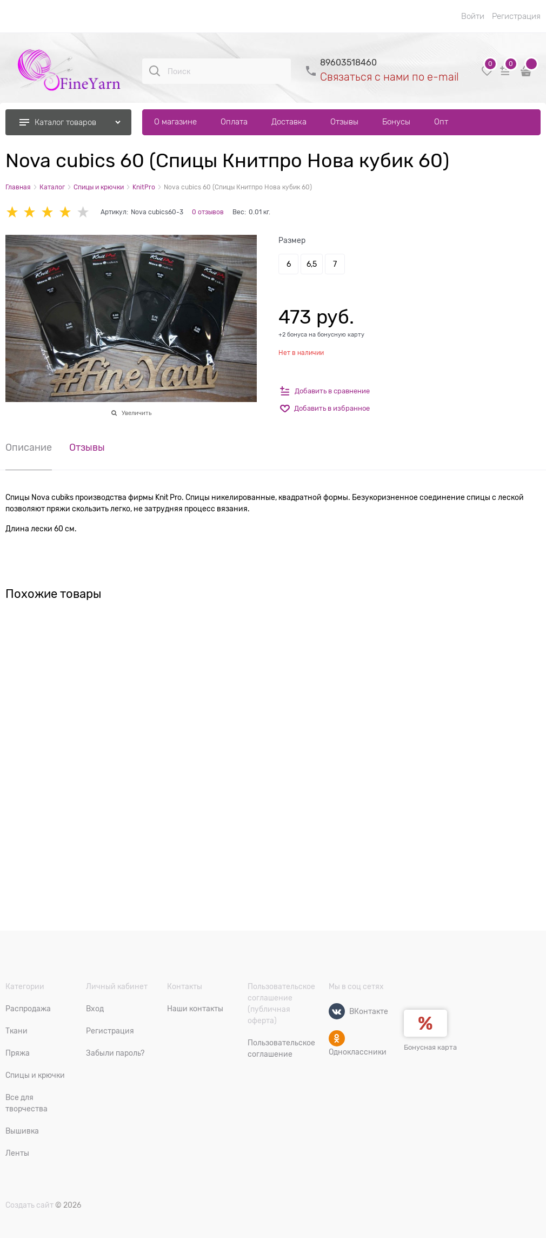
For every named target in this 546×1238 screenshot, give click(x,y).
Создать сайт (29, 1205)
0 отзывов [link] (208, 212)
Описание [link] (28, 448)
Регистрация (516, 16)
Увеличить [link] (136, 413)
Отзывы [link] (87, 448)
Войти (472, 16)
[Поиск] (154, 71)
